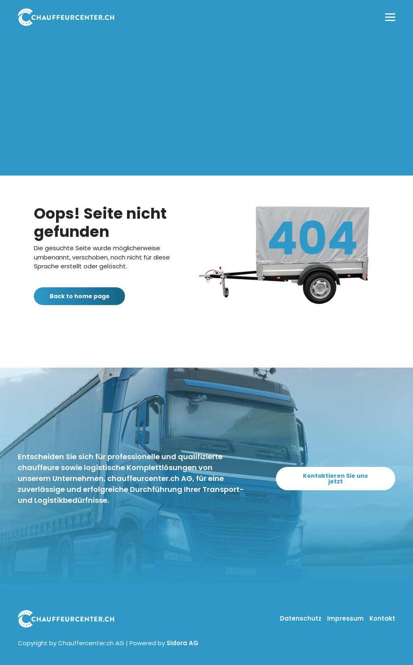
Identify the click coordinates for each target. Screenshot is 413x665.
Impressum (346, 618)
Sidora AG (182, 643)
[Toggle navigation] (390, 17)
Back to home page (84, 296)
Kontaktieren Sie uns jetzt (335, 478)
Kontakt (382, 618)
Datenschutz (301, 618)
